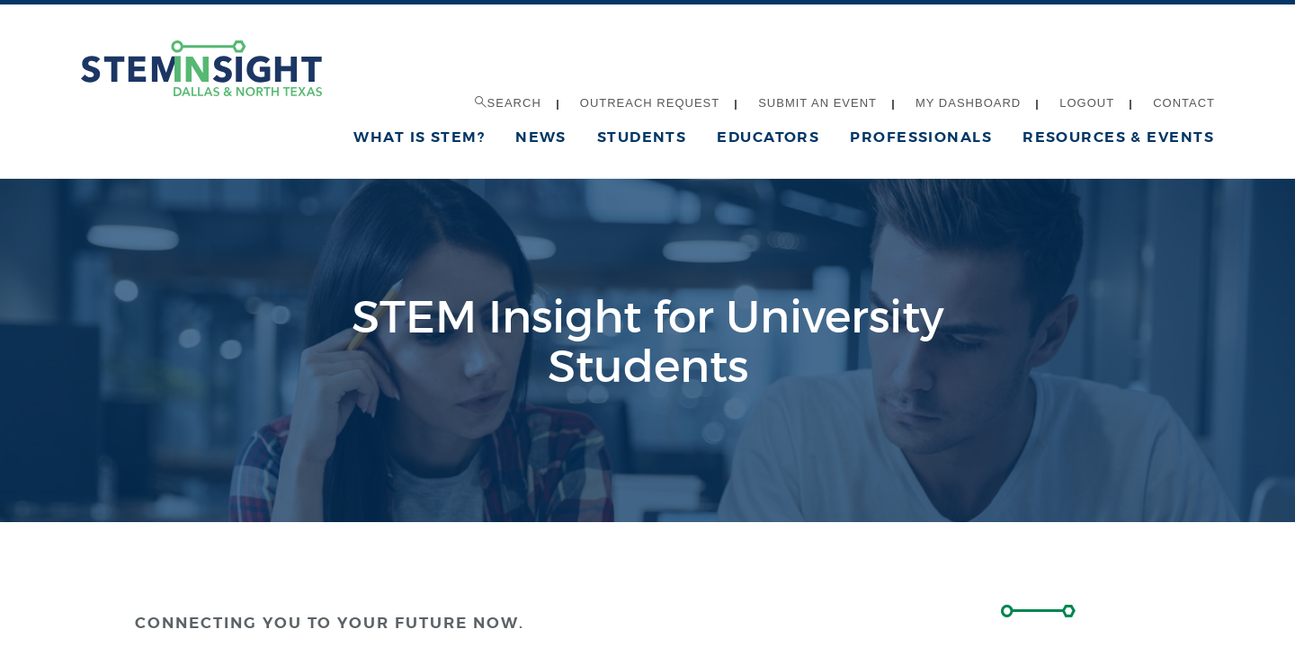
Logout (1086, 103)
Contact (1184, 103)
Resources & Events (1118, 137)
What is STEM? (419, 137)
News (541, 137)
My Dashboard (968, 103)
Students (642, 137)
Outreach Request (649, 103)
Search (508, 103)
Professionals (921, 137)
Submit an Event (817, 103)
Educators (768, 137)
